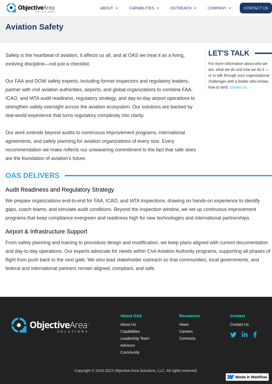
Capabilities (141, 8)
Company (217, 8)
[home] (37, 8)
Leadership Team (134, 338)
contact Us (256, 8)
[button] (109, 8)
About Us (128, 324)
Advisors (127, 345)
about (106, 8)
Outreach (181, 8)
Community (129, 352)
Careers (186, 331)
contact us (238, 87)
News (184, 324)
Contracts (187, 338)
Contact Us (239, 324)
